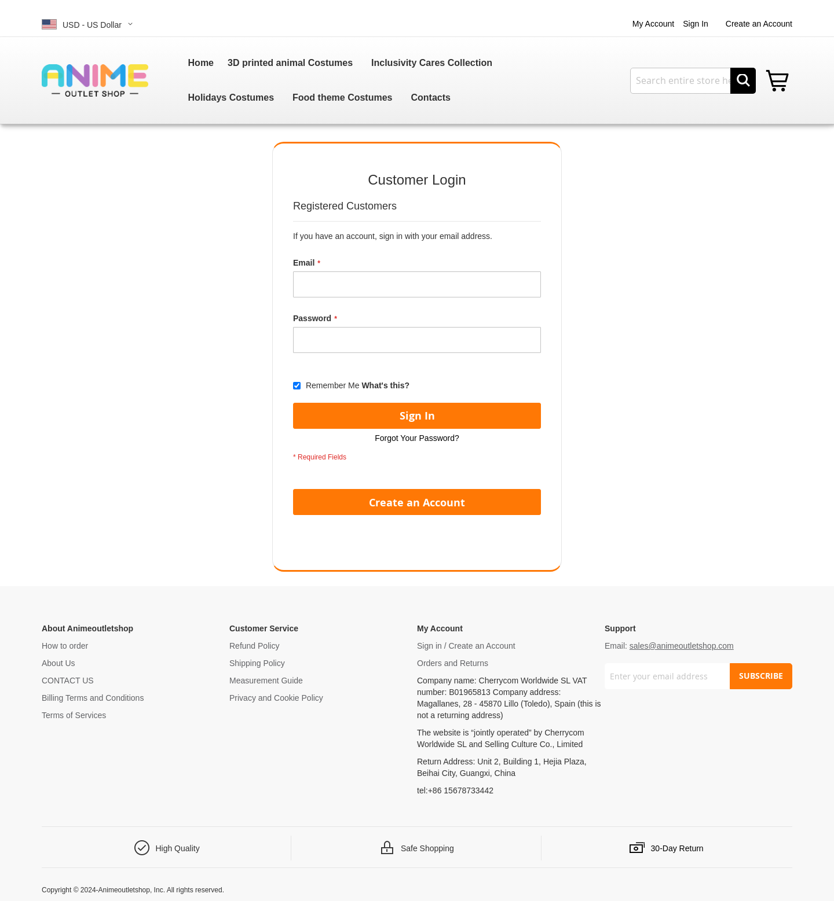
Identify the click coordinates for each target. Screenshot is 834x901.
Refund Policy (254, 645)
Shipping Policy (257, 663)
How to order (65, 645)
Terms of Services (74, 715)
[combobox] (693, 81)
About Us (58, 663)
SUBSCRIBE (761, 675)
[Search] (743, 81)
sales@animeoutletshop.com (682, 645)
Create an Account (759, 23)
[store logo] (95, 80)
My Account (653, 23)
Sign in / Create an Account (466, 645)
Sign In (695, 23)
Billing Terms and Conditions (93, 698)
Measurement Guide (266, 680)
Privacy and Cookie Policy (276, 698)
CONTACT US (68, 680)
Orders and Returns (452, 663)
